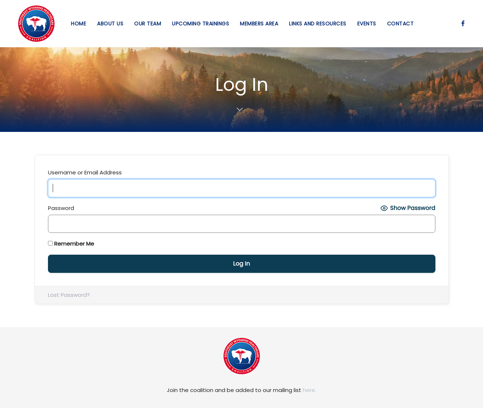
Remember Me (71, 243)
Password (61, 208)
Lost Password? (69, 295)
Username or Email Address (85, 172)
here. (309, 390)
